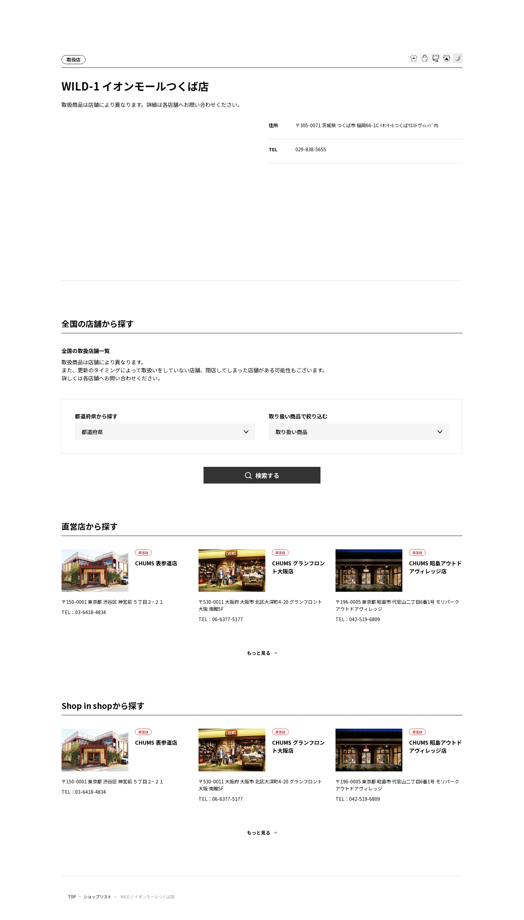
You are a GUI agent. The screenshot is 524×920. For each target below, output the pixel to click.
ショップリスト (98, 896)
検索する (267, 475)
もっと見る (258, 653)
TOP (72, 896)
